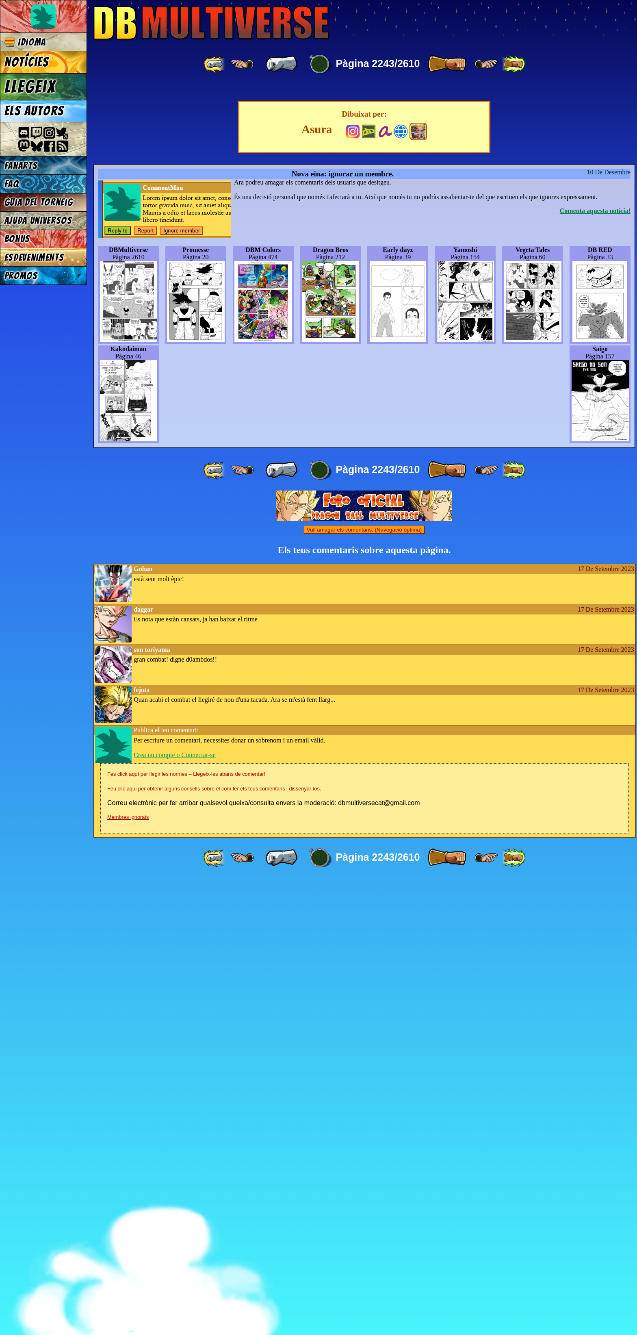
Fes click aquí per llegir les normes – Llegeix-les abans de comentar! (186, 1229)
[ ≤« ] (242, 64)
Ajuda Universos (38, 220)
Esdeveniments (34, 257)
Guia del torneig (38, 202)
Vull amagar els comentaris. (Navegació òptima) (364, 984)
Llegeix (30, 86)
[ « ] (281, 64)
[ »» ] (513, 64)
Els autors (34, 111)
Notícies (26, 62)
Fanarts (21, 166)
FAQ (11, 184)
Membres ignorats (128, 1272)
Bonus (17, 239)
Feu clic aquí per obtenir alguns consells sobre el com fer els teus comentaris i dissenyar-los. (214, 1243)
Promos (21, 276)
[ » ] (446, 64)
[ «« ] (215, 64)
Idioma (25, 42)
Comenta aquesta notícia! (595, 665)
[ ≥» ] (486, 64)
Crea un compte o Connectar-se (174, 1209)
